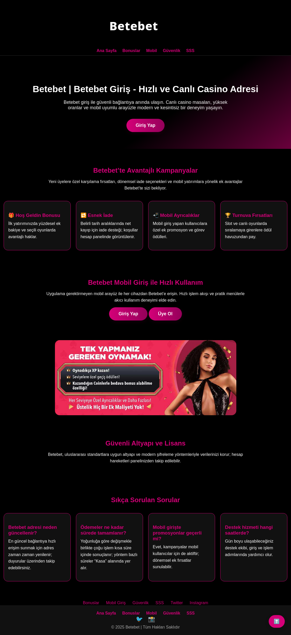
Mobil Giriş (116, 602)
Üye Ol (165, 313)
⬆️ (277, 621)
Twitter (177, 602)
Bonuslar (131, 50)
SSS (190, 50)
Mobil (151, 50)
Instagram (199, 602)
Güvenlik (171, 50)
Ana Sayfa (107, 50)
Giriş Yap (145, 124)
